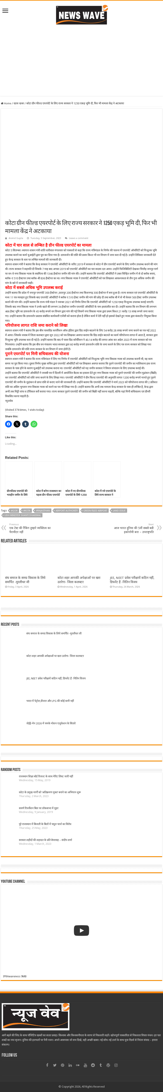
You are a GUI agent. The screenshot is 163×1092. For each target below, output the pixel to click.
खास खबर (19, 103)
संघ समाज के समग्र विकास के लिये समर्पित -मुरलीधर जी (54, 633)
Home (6, 103)
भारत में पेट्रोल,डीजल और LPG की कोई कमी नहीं (50, 700)
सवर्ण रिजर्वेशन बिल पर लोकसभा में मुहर (38, 808)
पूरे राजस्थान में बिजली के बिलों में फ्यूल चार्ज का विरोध (45, 824)
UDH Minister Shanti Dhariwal (22, 515)
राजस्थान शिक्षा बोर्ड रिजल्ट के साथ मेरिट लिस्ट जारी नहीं (46, 776)
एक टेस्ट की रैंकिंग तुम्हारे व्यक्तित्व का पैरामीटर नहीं (31, 528)
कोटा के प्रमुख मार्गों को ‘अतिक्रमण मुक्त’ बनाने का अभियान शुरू (50, 792)
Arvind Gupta (16, 238)
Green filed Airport (95, 510)
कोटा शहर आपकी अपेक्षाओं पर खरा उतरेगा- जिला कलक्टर (55, 656)
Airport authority (67, 510)
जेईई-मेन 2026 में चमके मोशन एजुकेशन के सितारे (51, 723)
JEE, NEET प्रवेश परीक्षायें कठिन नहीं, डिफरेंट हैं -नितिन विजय (56, 678)
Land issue (119, 510)
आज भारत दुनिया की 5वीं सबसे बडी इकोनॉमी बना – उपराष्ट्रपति (132, 528)
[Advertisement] (81, 60)
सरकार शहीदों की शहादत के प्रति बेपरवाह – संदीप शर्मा (45, 840)
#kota (26, 510)
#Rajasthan (43, 510)
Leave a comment (78, 238)
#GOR (14, 510)
